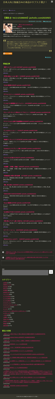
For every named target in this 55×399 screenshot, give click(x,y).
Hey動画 (5, 290)
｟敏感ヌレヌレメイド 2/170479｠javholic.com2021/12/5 (20, 139)
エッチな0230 (6, 296)
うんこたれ (6, 294)
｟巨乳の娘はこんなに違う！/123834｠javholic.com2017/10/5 (21, 76)
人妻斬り (5, 317)
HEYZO (5, 288)
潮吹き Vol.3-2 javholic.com (26, 24)
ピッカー (5, 309)
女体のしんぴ (6, 321)
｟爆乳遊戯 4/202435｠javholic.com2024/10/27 (15, 385)
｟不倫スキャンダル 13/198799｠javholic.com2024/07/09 (18, 347)
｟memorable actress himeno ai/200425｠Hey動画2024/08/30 (19, 337)
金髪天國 (5, 325)
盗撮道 (5, 323)
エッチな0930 (6, 298)
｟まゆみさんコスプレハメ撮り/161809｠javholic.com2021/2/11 (22, 148)
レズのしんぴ (6, 313)
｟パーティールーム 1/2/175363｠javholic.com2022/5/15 (20, 230)
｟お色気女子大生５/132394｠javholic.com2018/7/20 (18, 212)
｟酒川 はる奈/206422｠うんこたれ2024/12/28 (15, 344)
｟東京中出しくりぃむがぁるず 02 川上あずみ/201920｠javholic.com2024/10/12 (23, 354)
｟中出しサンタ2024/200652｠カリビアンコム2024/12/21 (18, 350)
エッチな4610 (6, 300)
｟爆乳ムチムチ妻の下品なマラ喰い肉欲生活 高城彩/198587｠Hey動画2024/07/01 (24, 334)
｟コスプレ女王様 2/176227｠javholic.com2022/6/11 (18, 157)
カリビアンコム (7, 302)
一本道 (5, 315)
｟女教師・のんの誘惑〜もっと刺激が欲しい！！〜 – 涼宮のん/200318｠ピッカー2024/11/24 (27, 361)
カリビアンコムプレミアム (10, 304)
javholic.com (48, 21)
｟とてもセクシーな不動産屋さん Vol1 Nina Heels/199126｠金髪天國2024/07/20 (23, 364)
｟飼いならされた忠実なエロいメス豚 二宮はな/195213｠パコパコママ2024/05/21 (24, 377)
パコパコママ (6, 307)
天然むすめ (6, 319)
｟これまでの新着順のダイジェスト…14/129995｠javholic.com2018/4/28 (24, 103)
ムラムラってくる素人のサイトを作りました (14, 311)
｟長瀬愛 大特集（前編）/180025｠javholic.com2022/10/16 (21, 166)
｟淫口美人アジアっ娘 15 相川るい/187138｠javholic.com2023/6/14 (23, 221)
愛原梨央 (20, 26)
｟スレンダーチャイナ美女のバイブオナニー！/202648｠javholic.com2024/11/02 (26, 112)
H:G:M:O (5, 286)
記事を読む (5, 73)
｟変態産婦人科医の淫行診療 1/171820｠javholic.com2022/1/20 (22, 175)
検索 (3, 269)
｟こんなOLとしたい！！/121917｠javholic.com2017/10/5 (20, 130)
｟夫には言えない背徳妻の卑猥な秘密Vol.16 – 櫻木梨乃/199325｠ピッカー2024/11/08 (25, 357)
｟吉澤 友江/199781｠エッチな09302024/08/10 (15, 367)
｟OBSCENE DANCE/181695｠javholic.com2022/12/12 (19, 194)
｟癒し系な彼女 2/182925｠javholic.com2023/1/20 (18, 185)
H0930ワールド (7, 284)
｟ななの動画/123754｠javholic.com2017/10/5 (16, 203)
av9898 (5, 282)
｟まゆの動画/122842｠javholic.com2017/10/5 (16, 85)
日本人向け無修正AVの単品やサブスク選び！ (25, 2)
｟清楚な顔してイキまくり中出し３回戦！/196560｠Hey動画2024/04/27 (21, 340)
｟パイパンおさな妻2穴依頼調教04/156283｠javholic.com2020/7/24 (23, 121)
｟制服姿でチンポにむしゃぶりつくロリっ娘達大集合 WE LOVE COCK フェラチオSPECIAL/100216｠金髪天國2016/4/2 (25, 257)
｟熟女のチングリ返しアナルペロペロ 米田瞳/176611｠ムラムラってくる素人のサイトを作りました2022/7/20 (27, 252)
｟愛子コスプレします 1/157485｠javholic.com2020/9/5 (19, 67)
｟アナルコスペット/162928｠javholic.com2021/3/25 (18, 94)
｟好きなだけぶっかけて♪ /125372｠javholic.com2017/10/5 (21, 239)
